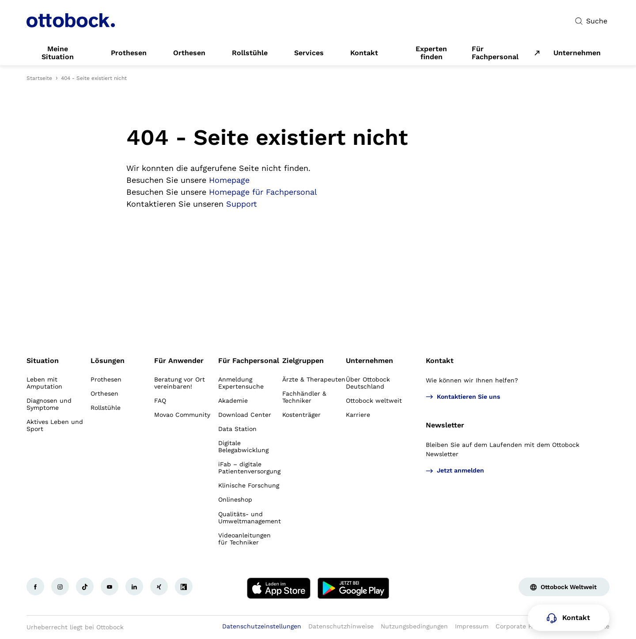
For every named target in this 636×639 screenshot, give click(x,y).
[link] (57, 53)
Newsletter (445, 425)
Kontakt (440, 360)
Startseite (39, 78)
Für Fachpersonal (495, 53)
